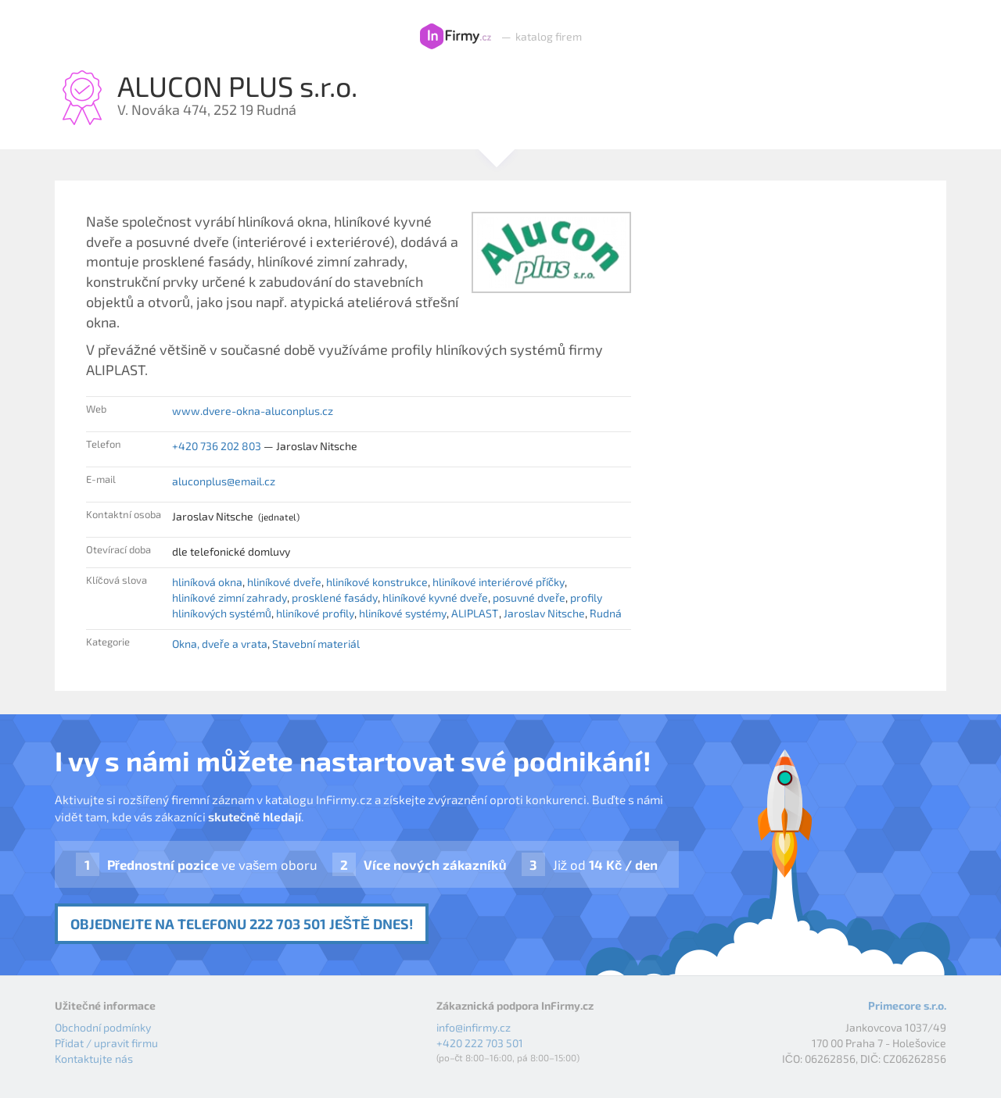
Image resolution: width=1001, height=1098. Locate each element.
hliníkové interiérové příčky (498, 581)
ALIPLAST (474, 613)
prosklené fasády (335, 597)
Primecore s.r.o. (907, 1005)
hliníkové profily (315, 613)
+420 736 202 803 (216, 445)
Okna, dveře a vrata (219, 643)
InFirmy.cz (455, 36)
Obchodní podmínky (103, 1027)
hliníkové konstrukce (377, 581)
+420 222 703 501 (479, 1043)
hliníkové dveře (284, 581)
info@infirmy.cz (473, 1027)
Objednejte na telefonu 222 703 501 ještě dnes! (241, 923)
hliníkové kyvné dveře (435, 597)
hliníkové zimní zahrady (229, 597)
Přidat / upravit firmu (106, 1043)
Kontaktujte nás (94, 1058)
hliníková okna (207, 581)
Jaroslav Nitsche (544, 613)
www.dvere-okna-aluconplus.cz (252, 410)
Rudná (606, 613)
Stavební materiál (316, 643)
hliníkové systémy (403, 613)
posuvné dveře (529, 597)
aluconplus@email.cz (223, 481)
